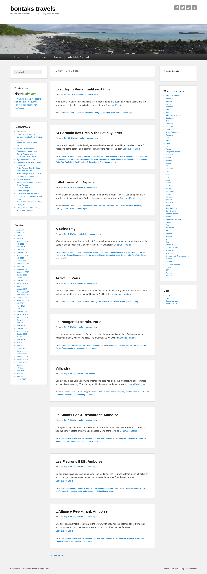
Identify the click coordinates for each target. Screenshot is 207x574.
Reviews (57, 57)
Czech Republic (172, 132)
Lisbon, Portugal (23, 191)
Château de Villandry (107, 392)
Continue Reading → (116, 105)
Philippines (170, 228)
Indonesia (169, 169)
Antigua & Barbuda (173, 95)
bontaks (80, 94)
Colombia (169, 124)
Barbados (169, 107)
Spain (168, 242)
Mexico (168, 194)
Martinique (170, 191)
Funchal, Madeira (23, 188)
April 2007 (20, 376)
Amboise (67, 392)
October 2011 (22, 348)
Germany (169, 155)
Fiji (167, 146)
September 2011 (23, 351)
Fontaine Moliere (116, 252)
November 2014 (23, 295)
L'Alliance (66, 541)
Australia (169, 101)
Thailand (169, 262)
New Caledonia (171, 208)
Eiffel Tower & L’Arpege (75, 182)
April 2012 (20, 345)
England (169, 143)
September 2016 (23, 278)
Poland (168, 231)
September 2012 (23, 337)
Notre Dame (121, 255)
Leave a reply (92, 94)
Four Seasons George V (92, 113)
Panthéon (143, 159)
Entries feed (170, 298)
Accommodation (70, 488)
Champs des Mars (89, 206)
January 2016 (22, 281)
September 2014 (23, 300)
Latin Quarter (141, 156)
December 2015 (23, 283)
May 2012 (20, 342)
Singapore (169, 239)
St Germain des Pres (95, 162)
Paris (72, 113)
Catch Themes (191, 569)
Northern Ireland (172, 214)
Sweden (169, 259)
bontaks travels (33, 8)
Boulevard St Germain (91, 156)
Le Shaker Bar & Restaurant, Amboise (87, 415)
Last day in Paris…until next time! (84, 89)
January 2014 (22, 312)
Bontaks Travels (171, 71)
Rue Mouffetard (67, 162)
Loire (80, 392)
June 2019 (21, 247)
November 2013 (23, 317)
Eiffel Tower (119, 206)
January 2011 (22, 354)
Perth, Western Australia (26, 134)
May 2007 (20, 373)
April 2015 (20, 286)
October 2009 (22, 362)
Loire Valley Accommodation (90, 491)
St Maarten (170, 250)
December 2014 (23, 292)
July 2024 (20, 233)
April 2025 (20, 230)
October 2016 (22, 275)
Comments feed (172, 301)
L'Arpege (59, 209)
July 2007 (20, 368)
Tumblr (194, 7)
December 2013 (23, 314)
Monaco (169, 197)
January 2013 (22, 328)
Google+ (188, 7)
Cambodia (169, 118)
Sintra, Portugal (23, 185)
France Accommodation (103, 488)
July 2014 (20, 303)
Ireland (168, 171)
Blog (29, 57)
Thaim (71, 209)
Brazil (168, 112)
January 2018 (22, 261)
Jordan (168, 183)
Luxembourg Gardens (89, 159)
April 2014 (20, 309)
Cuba (168, 129)
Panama (169, 222)
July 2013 (20, 323)
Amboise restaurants (135, 538)
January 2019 (22, 252)
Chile (168, 121)
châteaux (120, 392)
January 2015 (22, 289)
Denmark (169, 135)
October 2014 (22, 297)
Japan (168, 180)
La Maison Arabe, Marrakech (28, 193)
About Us (42, 57)
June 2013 (21, 326)
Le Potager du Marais (98, 302)
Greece (168, 157)
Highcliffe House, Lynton (26, 160)
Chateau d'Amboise (135, 438)
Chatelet (85, 302)
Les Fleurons (69, 395)
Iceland (168, 163)
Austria (168, 104)
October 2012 (22, 334)
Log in (168, 295)
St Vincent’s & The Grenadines (177, 256)
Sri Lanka (169, 245)
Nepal (168, 205)
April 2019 (20, 250)
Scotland (169, 236)
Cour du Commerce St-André (113, 156)
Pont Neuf (136, 255)
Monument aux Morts (82, 255)
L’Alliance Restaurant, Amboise (82, 511)
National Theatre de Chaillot (103, 255)
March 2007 (21, 379)
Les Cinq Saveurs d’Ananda (67, 159)
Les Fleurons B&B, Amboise (79, 461)
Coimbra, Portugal (24, 179)
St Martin (169, 253)
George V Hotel (109, 113)
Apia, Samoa (21, 131)
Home (16, 57)
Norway (168, 217)
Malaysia (169, 188)
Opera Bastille (132, 159)
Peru (167, 225)
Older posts (56, 555)
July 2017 (20, 266)
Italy (167, 177)
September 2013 (23, 320)
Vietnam (169, 276)
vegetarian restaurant (76, 348)
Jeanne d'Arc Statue (64, 255)
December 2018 (23, 255)
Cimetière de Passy (90, 252)
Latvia (168, 186)
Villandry (63, 368)
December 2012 (23, 331)
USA (167, 270)
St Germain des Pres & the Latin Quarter (89, 133)
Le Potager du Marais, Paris (78, 322)
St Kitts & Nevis (172, 248)
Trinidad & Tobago (173, 264)
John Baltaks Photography (79, 57)
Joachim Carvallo (132, 392)
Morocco (169, 200)
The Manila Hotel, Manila (26, 157)
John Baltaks (81, 234)
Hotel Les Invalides (133, 206)
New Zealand (171, 211)
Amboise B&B (140, 488)
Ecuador (169, 138)
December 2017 (23, 264)
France (66, 113)
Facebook (176, 7)
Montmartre (121, 159)
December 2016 (23, 272)
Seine (143, 255)
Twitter (182, 7)
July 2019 (20, 244)
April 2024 (20, 236)
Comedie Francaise (106, 206)
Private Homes (119, 302)
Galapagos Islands (173, 152)
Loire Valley (80, 395)
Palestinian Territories (174, 219)
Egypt (168, 141)
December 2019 (23, 241)
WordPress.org (171, 304)
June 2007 (21, 371)
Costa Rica (170, 127)
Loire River (70, 441)
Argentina (169, 98)
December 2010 (23, 357)
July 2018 (20, 258)
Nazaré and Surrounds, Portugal (29, 182)
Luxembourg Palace (107, 159)
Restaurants (97, 345)
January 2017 (22, 269)
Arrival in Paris (68, 278)
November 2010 (23, 359)
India (167, 166)
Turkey (168, 267)
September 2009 (23, 365)
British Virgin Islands (173, 115)
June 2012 (21, 340)
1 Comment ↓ (91, 373)
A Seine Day (66, 229)
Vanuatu (169, 273)
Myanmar (169, 203)
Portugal (169, 233)
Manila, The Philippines (25, 148)
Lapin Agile (130, 156)
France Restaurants (78, 345)
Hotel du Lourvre (138, 252)
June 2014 (21, 306)
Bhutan (168, 110)
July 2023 (20, 238)
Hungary (169, 160)
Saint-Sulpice (80, 162)
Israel (168, 174)
